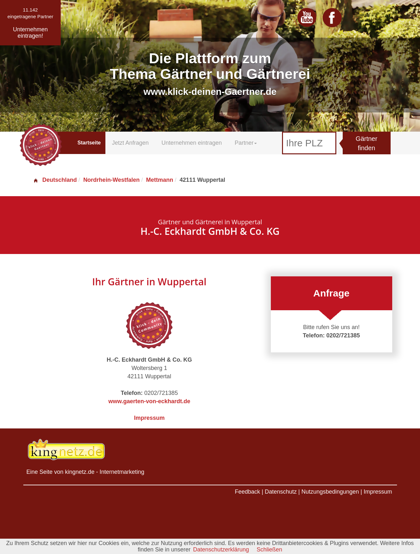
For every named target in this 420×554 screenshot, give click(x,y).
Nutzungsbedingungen (330, 492)
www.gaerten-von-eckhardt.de (149, 401)
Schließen (269, 549)
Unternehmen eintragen (192, 143)
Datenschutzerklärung (221, 549)
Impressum (149, 418)
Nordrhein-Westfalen (111, 180)
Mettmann (159, 180)
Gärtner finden (367, 143)
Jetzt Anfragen (130, 143)
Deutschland (55, 180)
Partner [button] (246, 143)
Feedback (247, 492)
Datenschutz (281, 492)
